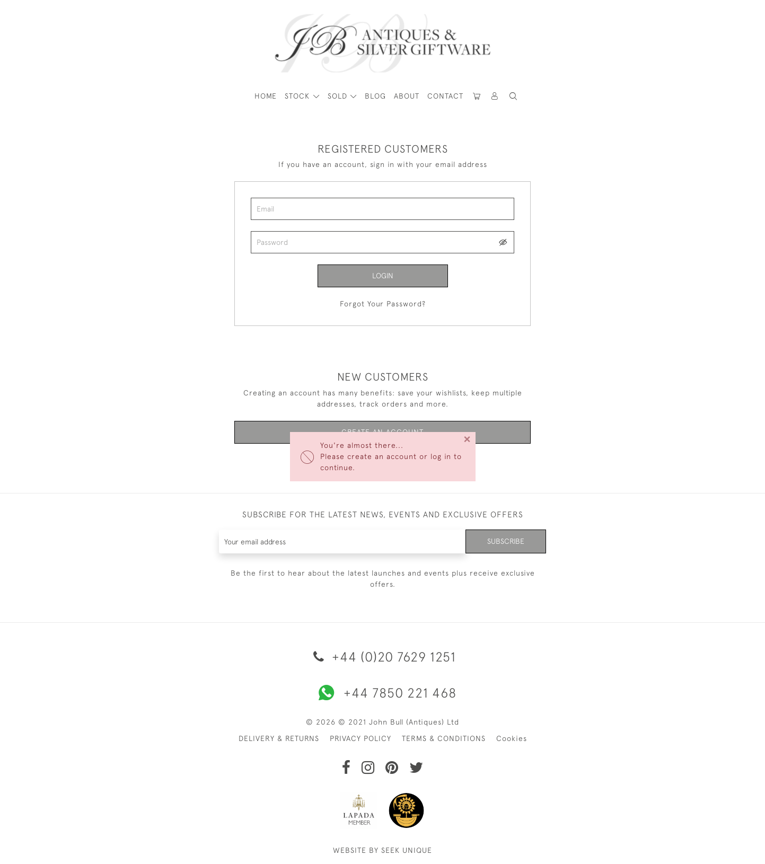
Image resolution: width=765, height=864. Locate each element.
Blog (375, 96)
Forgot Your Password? (383, 303)
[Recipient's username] (343, 541)
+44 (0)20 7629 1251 (383, 656)
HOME (265, 96)
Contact (445, 96)
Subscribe (505, 541)
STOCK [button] (298, 96)
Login (382, 275)
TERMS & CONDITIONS (444, 738)
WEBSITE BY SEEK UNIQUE (382, 850)
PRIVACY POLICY (360, 738)
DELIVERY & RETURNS (279, 738)
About (406, 96)
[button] (495, 96)
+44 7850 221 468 (382, 693)
